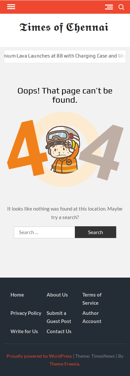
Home (17, 295)
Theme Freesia (64, 364)
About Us (57, 295)
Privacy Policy (26, 313)
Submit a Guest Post (59, 317)
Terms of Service (91, 299)
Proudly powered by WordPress (39, 356)
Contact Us (59, 331)
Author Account (91, 317)
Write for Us (24, 331)
